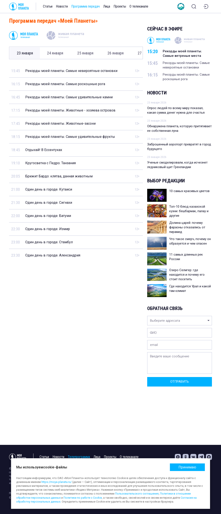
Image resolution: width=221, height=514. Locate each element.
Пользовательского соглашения (137, 493)
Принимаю (187, 467)
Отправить (179, 382)
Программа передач (85, 6)
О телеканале (138, 6)
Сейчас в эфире (165, 29)
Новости (62, 6)
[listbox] (179, 320)
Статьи (47, 6)
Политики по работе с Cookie (82, 497)
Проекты (120, 6)
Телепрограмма (79, 457)
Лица (106, 6)
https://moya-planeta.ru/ (56, 482)
